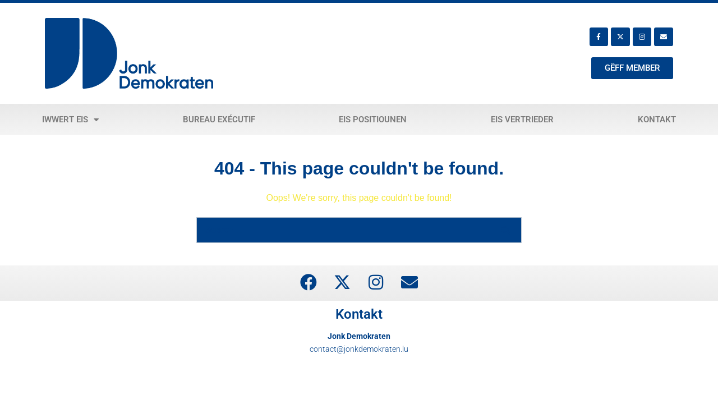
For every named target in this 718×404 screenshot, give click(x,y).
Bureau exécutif (219, 119)
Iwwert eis (70, 120)
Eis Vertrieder (522, 119)
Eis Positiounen (373, 119)
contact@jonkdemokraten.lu (359, 349)
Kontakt (657, 119)
